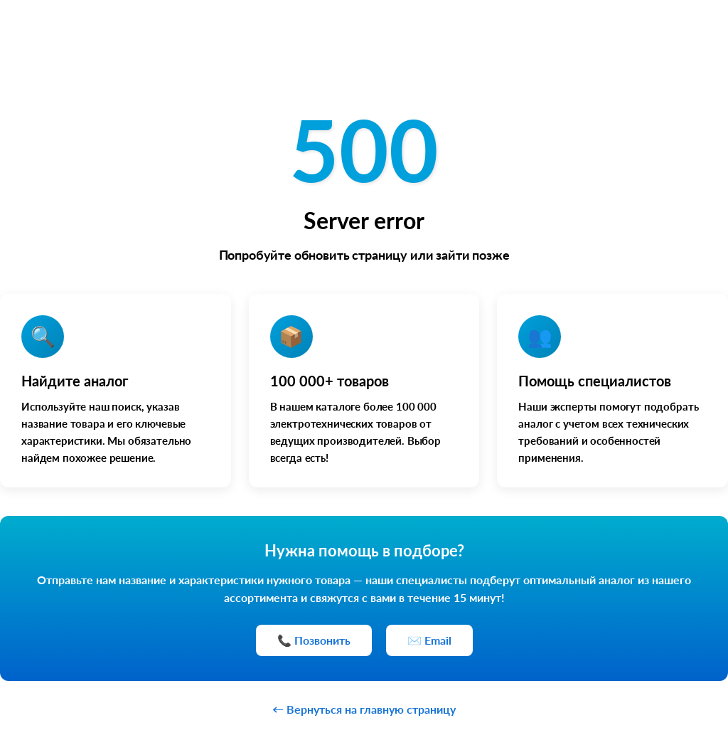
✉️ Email (429, 640)
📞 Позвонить (313, 640)
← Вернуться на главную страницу (364, 709)
